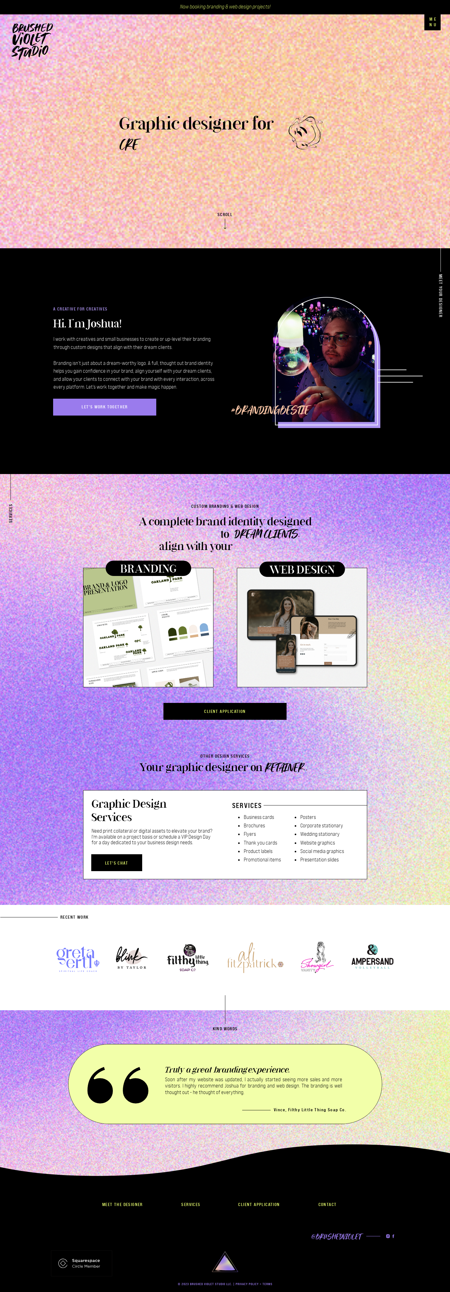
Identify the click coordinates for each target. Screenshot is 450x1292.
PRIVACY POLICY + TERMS (254, 1284)
